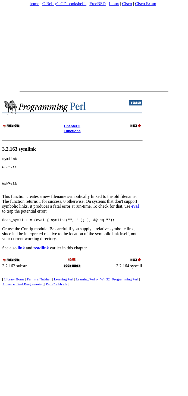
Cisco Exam (145, 3)
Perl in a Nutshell (39, 287)
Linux (114, 3)
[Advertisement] (93, 49)
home (34, 3)
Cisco (127, 3)
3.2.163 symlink (19, 149)
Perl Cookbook (56, 291)
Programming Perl (125, 287)
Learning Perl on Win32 (93, 287)
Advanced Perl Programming (22, 291)
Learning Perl (63, 287)
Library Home (14, 287)
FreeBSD (97, 3)
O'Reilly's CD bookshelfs (64, 3)
